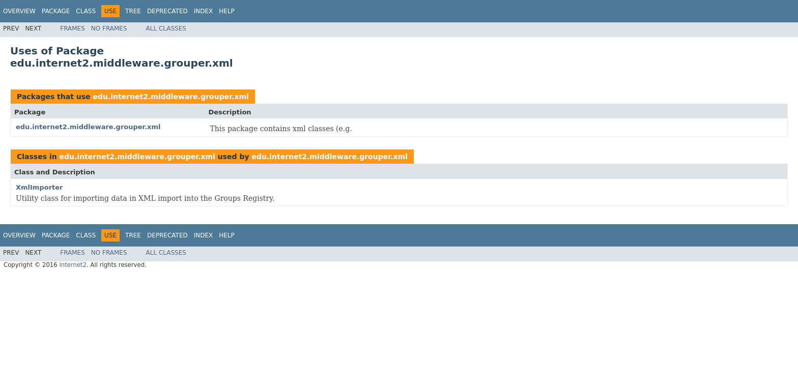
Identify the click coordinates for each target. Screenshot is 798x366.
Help (227, 11)
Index (203, 11)
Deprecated (167, 11)
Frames (72, 28)
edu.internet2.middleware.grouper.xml (170, 97)
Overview (19, 11)
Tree (133, 11)
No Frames (109, 28)
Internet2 (73, 264)
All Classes (166, 28)
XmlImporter (39, 187)
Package (56, 11)
